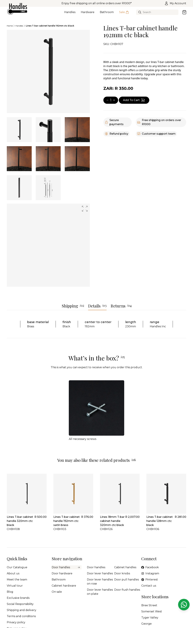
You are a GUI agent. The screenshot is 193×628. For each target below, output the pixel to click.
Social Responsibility (20, 604)
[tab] (19, 129)
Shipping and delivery (21, 610)
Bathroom (107, 14)
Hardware (87, 14)
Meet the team (17, 579)
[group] (48, 245)
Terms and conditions (21, 616)
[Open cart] (184, 12)
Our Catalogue (17, 567)
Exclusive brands (18, 597)
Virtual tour (15, 585)
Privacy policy (16, 622)
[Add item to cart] (134, 100)
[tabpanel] (48, 71)
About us (13, 573)
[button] (85, 209)
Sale (124, 14)
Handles (69, 14)
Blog (10, 591)
